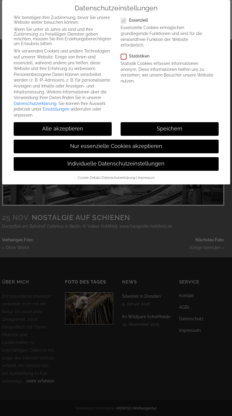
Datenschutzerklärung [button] (118, 172)
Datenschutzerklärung (35, 98)
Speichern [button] (169, 123)
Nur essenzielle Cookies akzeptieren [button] (116, 141)
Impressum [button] (146, 172)
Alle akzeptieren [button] (62, 123)
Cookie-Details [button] (89, 172)
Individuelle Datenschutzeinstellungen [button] (116, 158)
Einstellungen (56, 103)
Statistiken (137, 50)
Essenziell (137, 14)
